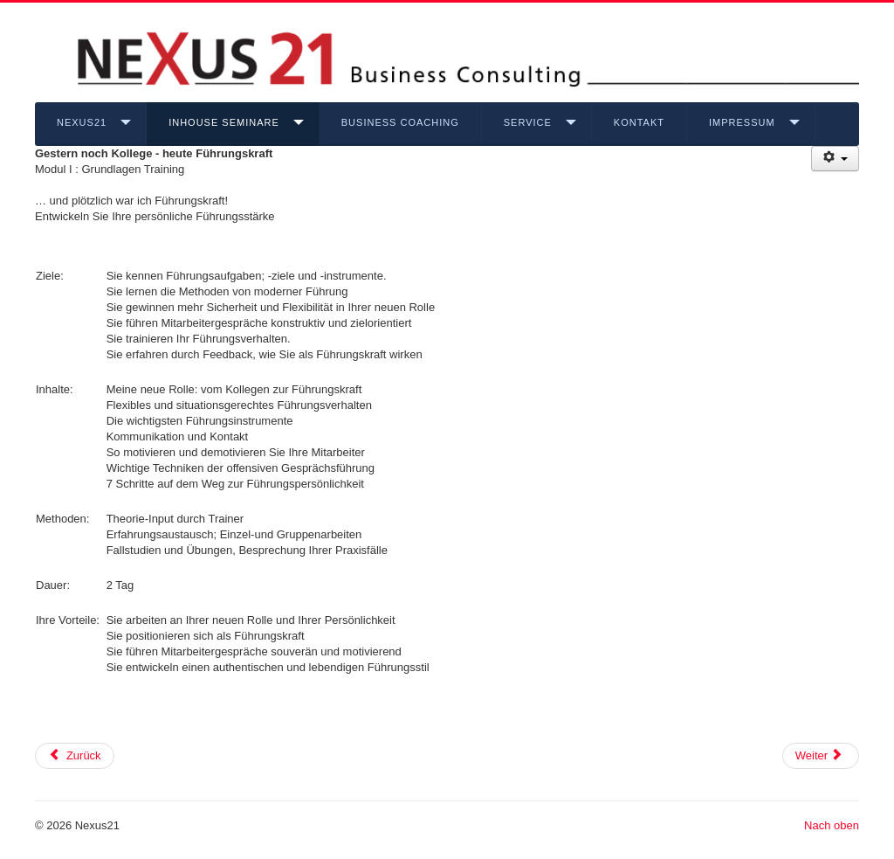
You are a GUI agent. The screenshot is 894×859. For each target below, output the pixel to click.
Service (528, 122)
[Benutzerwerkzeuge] (835, 158)
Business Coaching (400, 122)
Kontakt (639, 122)
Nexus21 (82, 122)
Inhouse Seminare (223, 122)
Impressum (742, 122)
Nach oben (831, 825)
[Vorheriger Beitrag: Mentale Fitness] (74, 756)
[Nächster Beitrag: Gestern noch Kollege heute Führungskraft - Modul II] (820, 756)
